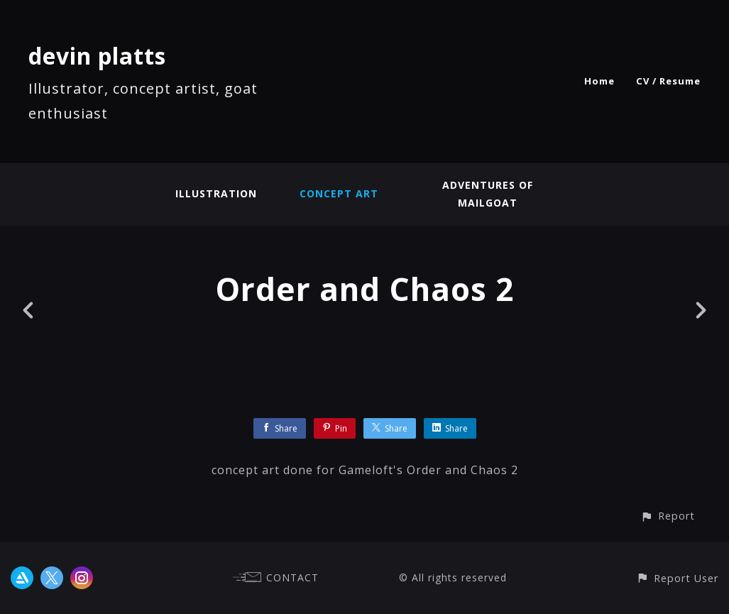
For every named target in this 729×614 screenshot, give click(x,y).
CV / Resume (668, 81)
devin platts (97, 55)
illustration (216, 193)
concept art (339, 193)
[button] (668, 515)
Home (599, 81)
